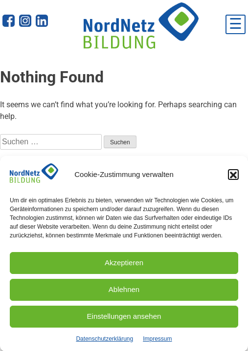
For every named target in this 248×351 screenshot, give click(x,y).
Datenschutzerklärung (104, 341)
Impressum (157, 341)
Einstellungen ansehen (124, 318)
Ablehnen (124, 292)
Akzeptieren (124, 265)
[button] (233, 177)
